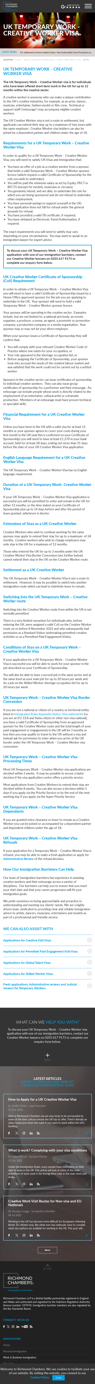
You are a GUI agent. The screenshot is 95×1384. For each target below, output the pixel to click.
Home (18, 60)
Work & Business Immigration (39, 60)
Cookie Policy (39, 1377)
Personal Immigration (15, 1351)
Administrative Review (18, 859)
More (47, 1250)
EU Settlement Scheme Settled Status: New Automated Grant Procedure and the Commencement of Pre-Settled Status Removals (56, 52)
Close (58, 1377)
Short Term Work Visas (69, 60)
